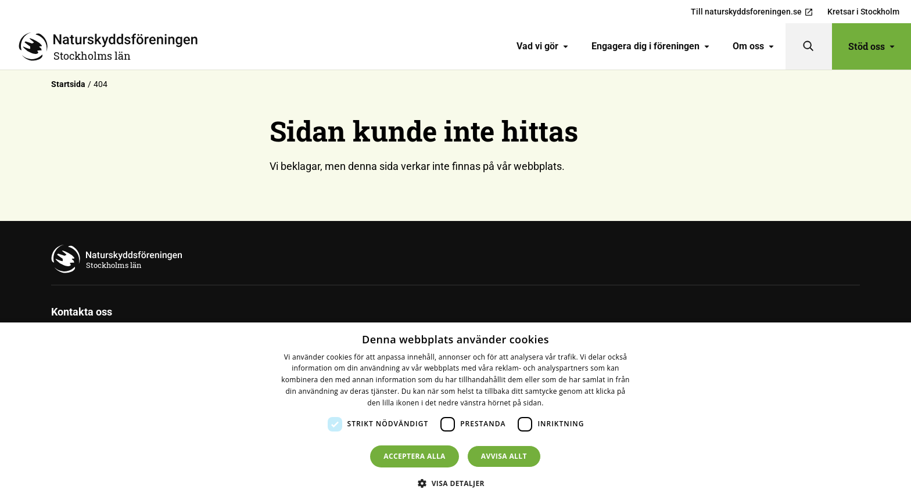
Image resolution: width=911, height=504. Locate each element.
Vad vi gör (542, 46)
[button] (455, 483)
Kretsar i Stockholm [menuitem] (863, 11)
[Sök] (809, 46)
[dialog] (455, 413)
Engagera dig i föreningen (650, 46)
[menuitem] (542, 46)
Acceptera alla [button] (414, 456)
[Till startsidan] (113, 46)
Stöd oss (871, 46)
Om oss (753, 46)
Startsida (68, 84)
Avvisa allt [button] (504, 456)
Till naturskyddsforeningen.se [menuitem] (752, 12)
